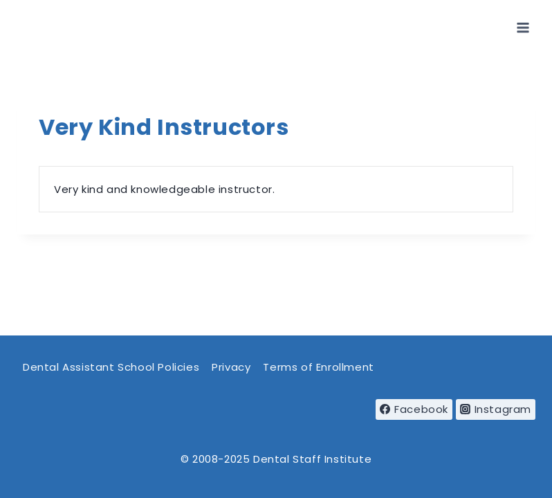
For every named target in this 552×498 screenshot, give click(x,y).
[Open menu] (522, 27)
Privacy (231, 367)
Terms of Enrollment (318, 367)
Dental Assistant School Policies (111, 367)
